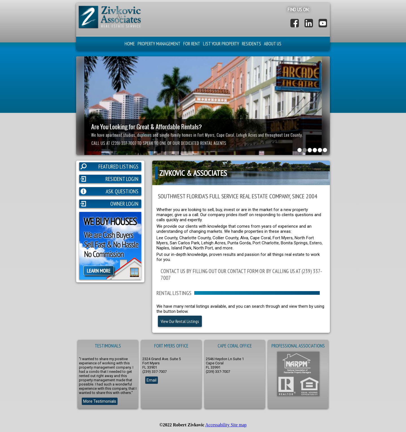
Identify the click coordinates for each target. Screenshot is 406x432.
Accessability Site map (226, 424)
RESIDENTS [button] (251, 44)
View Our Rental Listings (180, 321)
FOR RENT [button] (191, 44)
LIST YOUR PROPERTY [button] (221, 44)
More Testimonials (99, 401)
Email (151, 380)
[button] (109, 27)
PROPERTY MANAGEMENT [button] (159, 44)
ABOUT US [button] (272, 44)
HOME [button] (130, 44)
